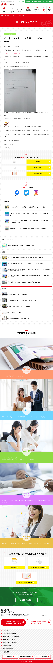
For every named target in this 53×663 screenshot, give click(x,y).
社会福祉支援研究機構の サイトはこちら (38, 622)
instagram (36, 193)
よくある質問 (21, 1)
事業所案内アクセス (49, 10)
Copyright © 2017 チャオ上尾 (26, 661)
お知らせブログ (43, 10)
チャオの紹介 (10, 34)
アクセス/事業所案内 (8, 648)
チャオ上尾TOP (4, 11)
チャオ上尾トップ (7, 630)
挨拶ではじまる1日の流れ (19, 10)
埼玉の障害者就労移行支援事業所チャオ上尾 (7, 1)
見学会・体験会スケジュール (36, 10)
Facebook (17, 193)
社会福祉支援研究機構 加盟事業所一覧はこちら (13, 622)
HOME (2, 15)
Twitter (26, 193)
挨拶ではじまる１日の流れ (9, 639)
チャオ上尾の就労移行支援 (12, 10)
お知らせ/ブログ (7, 645)
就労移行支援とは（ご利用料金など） (28, 10)
